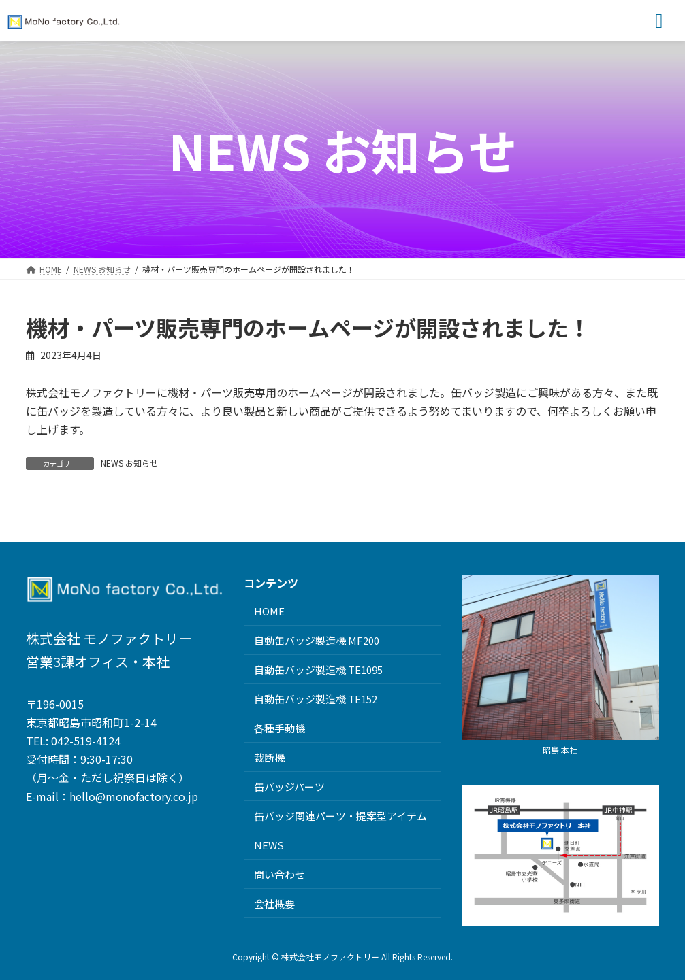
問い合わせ (279, 873)
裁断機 (269, 756)
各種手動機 (279, 727)
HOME (269, 610)
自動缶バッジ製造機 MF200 (316, 639)
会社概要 (274, 903)
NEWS (269, 844)
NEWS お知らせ (129, 463)
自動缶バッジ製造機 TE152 (315, 698)
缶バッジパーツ (289, 786)
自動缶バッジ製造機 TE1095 (318, 669)
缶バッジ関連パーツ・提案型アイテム (340, 815)
